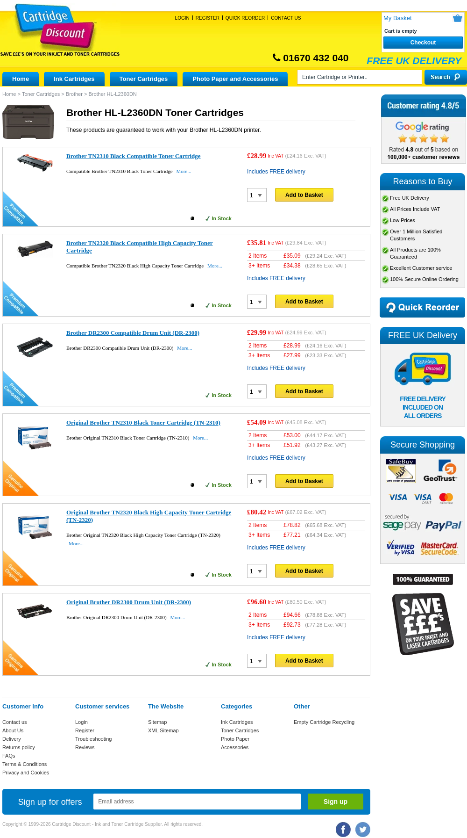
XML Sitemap (163, 730)
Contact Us (286, 18)
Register (207, 18)
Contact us (14, 722)
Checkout (423, 42)
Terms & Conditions (24, 764)
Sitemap (157, 722)
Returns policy (18, 747)
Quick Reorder (245, 18)
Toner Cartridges (144, 78)
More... (183, 171)
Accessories (234, 747)
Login (182, 18)
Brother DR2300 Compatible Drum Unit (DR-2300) (132, 332)
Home (20, 78)
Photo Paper (235, 739)
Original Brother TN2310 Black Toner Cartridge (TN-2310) (143, 422)
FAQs (8, 756)
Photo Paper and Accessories (235, 78)
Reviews (85, 747)
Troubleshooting (93, 739)
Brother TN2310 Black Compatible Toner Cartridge (133, 155)
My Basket (397, 18)
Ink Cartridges (74, 78)
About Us (12, 730)
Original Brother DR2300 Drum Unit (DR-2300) (128, 602)
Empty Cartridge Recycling (324, 722)
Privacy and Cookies (25, 772)
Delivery (11, 739)
